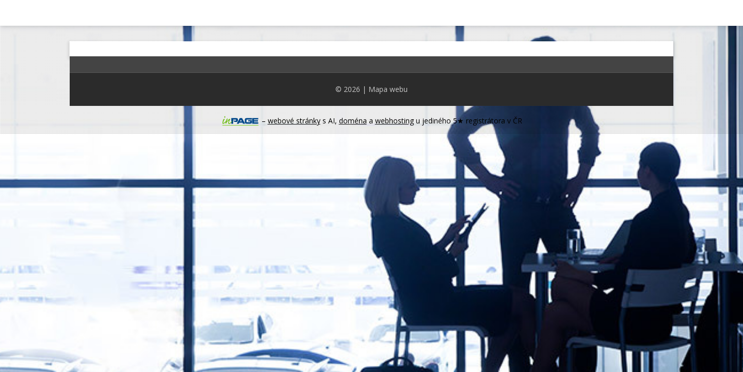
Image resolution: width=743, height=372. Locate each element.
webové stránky (294, 121)
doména (353, 121)
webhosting (394, 121)
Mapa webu (388, 89)
